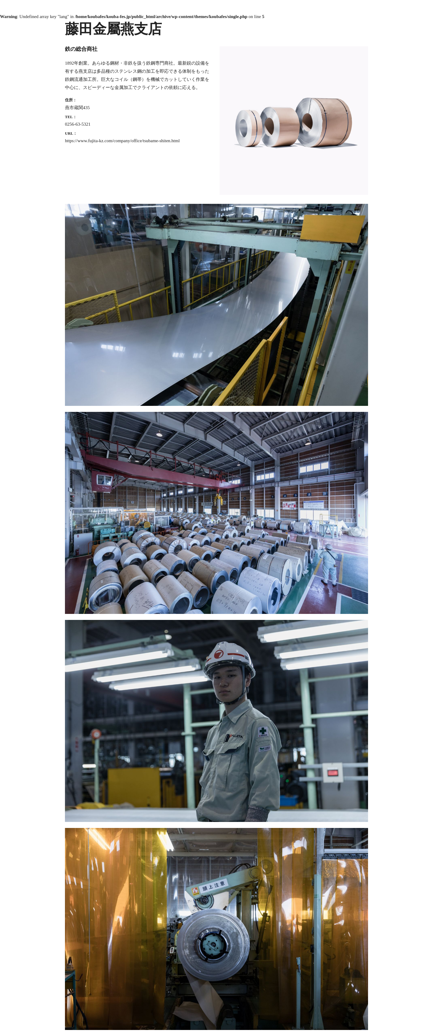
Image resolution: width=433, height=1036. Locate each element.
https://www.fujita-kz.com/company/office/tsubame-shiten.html (122, 140)
